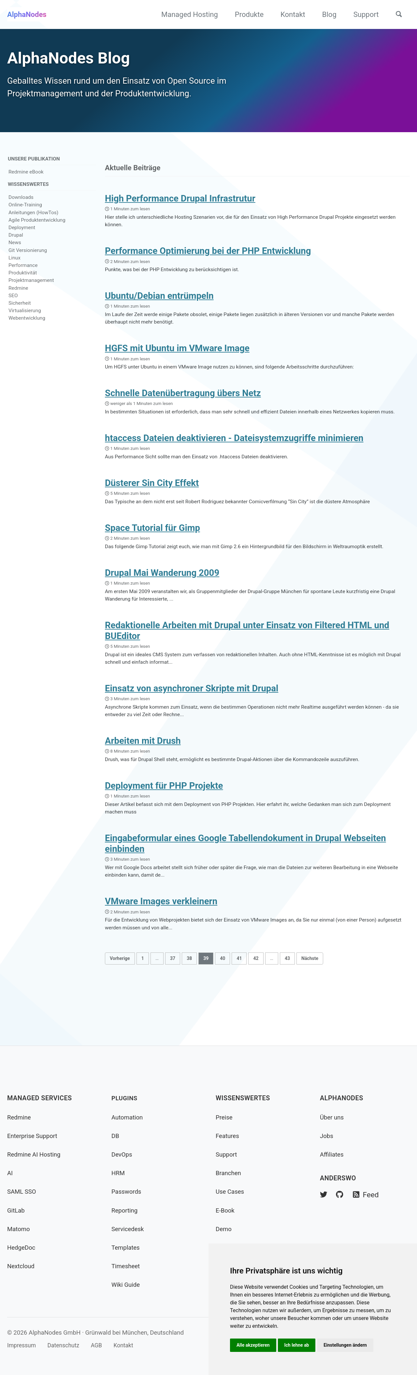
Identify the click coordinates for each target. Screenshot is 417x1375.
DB (115, 1136)
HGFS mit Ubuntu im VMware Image (177, 360)
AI (10, 1173)
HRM (118, 1173)
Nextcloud (21, 1266)
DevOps (122, 1154)
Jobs (327, 1136)
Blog (326, 14)
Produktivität (22, 279)
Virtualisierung (24, 316)
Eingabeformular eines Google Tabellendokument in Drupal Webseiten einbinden (245, 884)
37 (172, 1002)
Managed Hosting (186, 14)
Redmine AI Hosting (35, 1154)
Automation (128, 1117)
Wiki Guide (126, 1285)
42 (255, 1002)
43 (287, 1002)
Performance (22, 271)
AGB (102, 1345)
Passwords (127, 1192)
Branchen (229, 1173)
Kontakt (289, 14)
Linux (14, 264)
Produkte (245, 14)
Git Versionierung (27, 256)
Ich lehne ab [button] (298, 1344)
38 (189, 1002)
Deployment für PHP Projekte (164, 823)
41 (239, 1002)
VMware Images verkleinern (161, 943)
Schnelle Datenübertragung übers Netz (183, 407)
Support (362, 14)
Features (228, 1136)
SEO (13, 301)
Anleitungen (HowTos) (33, 218)
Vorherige (120, 1002)
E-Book (226, 1210)
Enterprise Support (34, 1136)
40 (222, 1002)
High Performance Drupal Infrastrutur (180, 204)
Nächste (309, 1002)
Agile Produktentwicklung (36, 226)
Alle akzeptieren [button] (253, 1344)
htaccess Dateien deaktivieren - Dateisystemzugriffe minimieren (234, 461)
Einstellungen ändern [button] (349, 1344)
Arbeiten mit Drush (143, 776)
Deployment (21, 233)
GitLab (16, 1210)
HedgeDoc (22, 1247)
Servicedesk (128, 1229)
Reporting (125, 1210)
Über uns (332, 1117)
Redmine (18, 294)
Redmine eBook (26, 177)
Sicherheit (19, 309)
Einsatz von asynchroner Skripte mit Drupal (191, 722)
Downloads (21, 203)
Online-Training (25, 211)
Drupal (15, 241)
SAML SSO (22, 1192)
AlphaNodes (27, 14)
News (14, 248)
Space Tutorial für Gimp (152, 555)
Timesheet (126, 1266)
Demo (224, 1229)
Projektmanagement (31, 286)
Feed (367, 1195)
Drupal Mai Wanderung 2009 (162, 602)
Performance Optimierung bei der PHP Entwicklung (208, 259)
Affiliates (332, 1154)
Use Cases (231, 1192)
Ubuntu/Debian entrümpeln (159, 305)
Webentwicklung (26, 324)
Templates (126, 1247)
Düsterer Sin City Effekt (152, 508)
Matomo (19, 1229)
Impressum (22, 1345)
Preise (225, 1117)
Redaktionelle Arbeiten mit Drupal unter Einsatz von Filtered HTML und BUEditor (247, 662)
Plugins (125, 1098)
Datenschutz (67, 1345)
